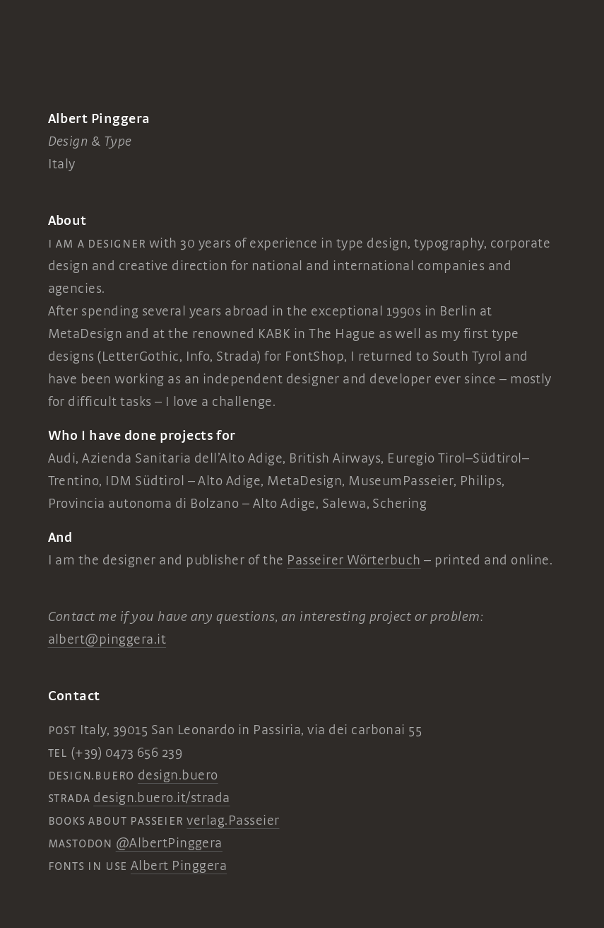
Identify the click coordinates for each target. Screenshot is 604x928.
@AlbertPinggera (169, 843)
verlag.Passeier (232, 820)
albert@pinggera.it (107, 639)
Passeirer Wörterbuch (354, 560)
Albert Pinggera (179, 866)
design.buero (178, 775)
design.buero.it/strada (161, 798)
